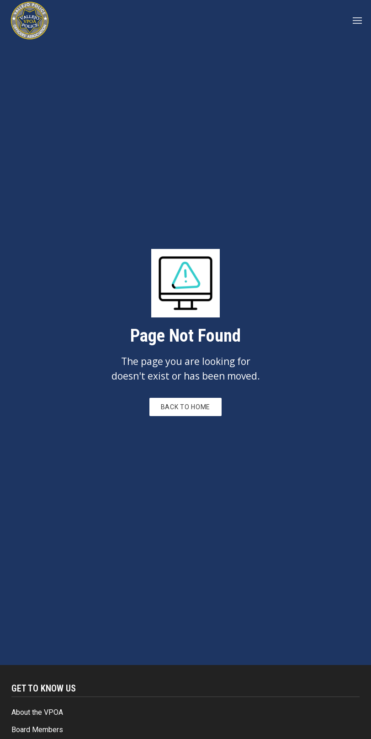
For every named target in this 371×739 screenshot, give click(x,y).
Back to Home (185, 407)
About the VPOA (37, 712)
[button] (357, 20)
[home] (29, 20)
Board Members (37, 729)
